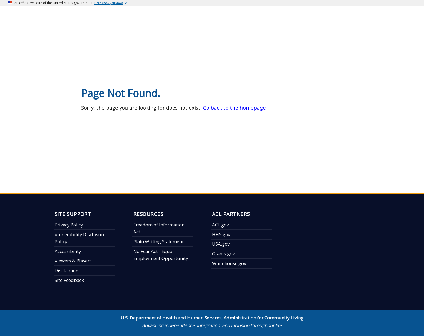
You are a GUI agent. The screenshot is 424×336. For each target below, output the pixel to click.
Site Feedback (69, 280)
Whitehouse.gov (229, 263)
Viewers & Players (73, 261)
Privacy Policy (69, 225)
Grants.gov (223, 254)
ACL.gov (220, 225)
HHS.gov (221, 234)
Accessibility (68, 251)
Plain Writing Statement (158, 241)
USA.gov (221, 244)
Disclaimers (67, 270)
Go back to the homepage (234, 107)
